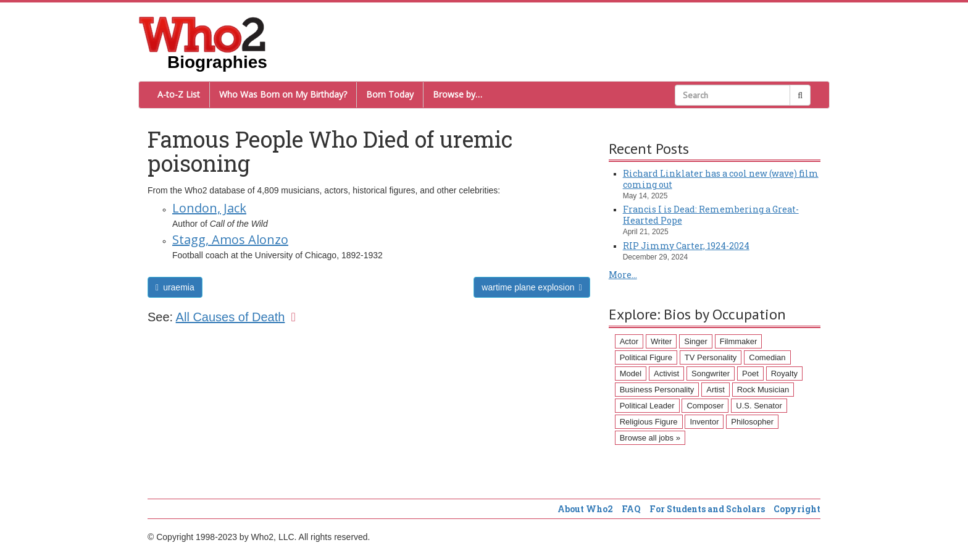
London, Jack (209, 208)
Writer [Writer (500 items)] (661, 341)
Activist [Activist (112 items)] (666, 373)
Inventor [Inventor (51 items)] (704, 421)
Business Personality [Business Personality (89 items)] (657, 389)
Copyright (797, 509)
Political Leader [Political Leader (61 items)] (647, 405)
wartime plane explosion (532, 287)
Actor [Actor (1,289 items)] (629, 341)
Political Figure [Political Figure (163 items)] (646, 357)
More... (623, 275)
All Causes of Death (236, 317)
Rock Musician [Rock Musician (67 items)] (763, 389)
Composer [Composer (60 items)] (705, 405)
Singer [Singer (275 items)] (695, 341)
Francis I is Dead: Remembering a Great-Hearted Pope (711, 214)
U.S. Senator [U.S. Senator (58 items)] (759, 405)
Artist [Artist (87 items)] (715, 389)
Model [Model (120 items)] (630, 373)
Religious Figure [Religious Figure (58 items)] (649, 421)
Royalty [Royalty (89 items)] (784, 373)
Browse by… (457, 94)
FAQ (631, 509)
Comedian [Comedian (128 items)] (767, 357)
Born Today (390, 94)
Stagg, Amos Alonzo (230, 239)
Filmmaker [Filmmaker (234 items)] (738, 341)
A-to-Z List (178, 94)
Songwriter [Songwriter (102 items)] (710, 373)
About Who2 (585, 509)
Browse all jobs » (650, 437)
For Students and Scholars (707, 509)
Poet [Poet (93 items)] (750, 373)
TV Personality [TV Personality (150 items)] (711, 357)
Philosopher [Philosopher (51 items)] (752, 421)
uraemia (175, 287)
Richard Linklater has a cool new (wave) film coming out (721, 178)
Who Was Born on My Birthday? (283, 94)
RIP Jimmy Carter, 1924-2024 (686, 245)
